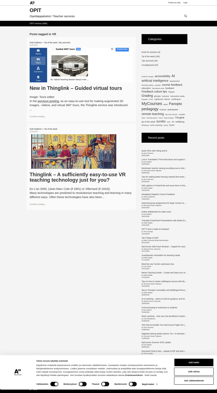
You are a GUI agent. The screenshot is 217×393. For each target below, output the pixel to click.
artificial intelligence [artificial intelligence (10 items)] (155, 80)
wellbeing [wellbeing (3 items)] (179, 122)
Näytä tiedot (148, 387)
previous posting (48, 101)
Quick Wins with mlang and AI (154, 151)
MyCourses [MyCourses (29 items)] (152, 103)
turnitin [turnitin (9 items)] (161, 121)
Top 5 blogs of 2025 (150, 238)
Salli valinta (194, 375)
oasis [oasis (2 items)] (165, 104)
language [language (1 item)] (145, 99)
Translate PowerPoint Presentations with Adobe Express (166, 220)
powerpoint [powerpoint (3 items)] (173, 109)
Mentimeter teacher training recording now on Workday (165, 168)
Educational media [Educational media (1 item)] (158, 88)
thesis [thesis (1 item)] (161, 118)
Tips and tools (64, 42)
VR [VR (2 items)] (173, 122)
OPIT (35, 10)
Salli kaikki (194, 366)
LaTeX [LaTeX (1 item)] (151, 99)
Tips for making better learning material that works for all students (170, 177)
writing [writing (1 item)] (166, 125)
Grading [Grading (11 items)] (147, 95)
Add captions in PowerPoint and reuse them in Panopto (165, 185)
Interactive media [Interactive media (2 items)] (177, 96)
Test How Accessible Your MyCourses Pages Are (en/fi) (165, 325)
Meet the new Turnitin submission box (158, 264)
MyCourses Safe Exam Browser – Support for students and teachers (171, 246)
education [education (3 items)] (146, 88)
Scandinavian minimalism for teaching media (161, 255)
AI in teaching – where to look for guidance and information (167, 299)
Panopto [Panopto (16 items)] (175, 104)
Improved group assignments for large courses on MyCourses (168, 203)
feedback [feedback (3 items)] (169, 88)
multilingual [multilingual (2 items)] (176, 99)
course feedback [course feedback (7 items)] (172, 84)
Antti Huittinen (36, 42)
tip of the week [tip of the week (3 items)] (148, 122)
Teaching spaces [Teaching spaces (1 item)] (152, 118)
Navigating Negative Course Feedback (158, 194)
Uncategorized (148, 65)
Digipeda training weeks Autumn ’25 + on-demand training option (169, 334)
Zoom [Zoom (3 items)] (171, 125)
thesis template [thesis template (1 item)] (169, 118)
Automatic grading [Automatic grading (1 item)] (147, 85)
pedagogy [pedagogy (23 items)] (150, 109)
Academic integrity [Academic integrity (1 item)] (148, 76)
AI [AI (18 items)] (173, 76)
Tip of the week (50, 42)
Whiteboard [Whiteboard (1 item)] (145, 125)
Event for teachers (149, 52)
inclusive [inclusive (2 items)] (165, 96)
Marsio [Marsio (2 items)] (167, 99)
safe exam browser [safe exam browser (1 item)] (171, 114)
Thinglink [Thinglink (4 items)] (179, 117)
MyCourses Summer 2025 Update (156, 342)
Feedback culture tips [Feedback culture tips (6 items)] (154, 91)
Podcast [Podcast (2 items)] (163, 110)
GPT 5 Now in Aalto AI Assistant (155, 229)
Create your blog (174, 3)
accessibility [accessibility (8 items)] (162, 76)
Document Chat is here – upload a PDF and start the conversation (170, 351)
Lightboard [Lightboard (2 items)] (158, 99)
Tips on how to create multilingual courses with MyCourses (167, 281)
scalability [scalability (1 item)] (182, 114)
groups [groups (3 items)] (157, 96)
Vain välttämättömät (194, 384)
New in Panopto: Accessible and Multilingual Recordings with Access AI (172, 290)
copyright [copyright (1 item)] (158, 85)
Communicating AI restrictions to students (159, 307)
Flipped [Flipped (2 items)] (171, 92)
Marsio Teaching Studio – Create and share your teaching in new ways (172, 273)
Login (185, 3)
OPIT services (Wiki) (38, 23)
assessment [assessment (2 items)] (175, 81)
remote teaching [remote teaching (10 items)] (153, 114)
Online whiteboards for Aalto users (156, 212)
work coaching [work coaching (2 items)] (156, 125)
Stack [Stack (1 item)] (143, 118)
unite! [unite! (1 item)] (168, 122)
